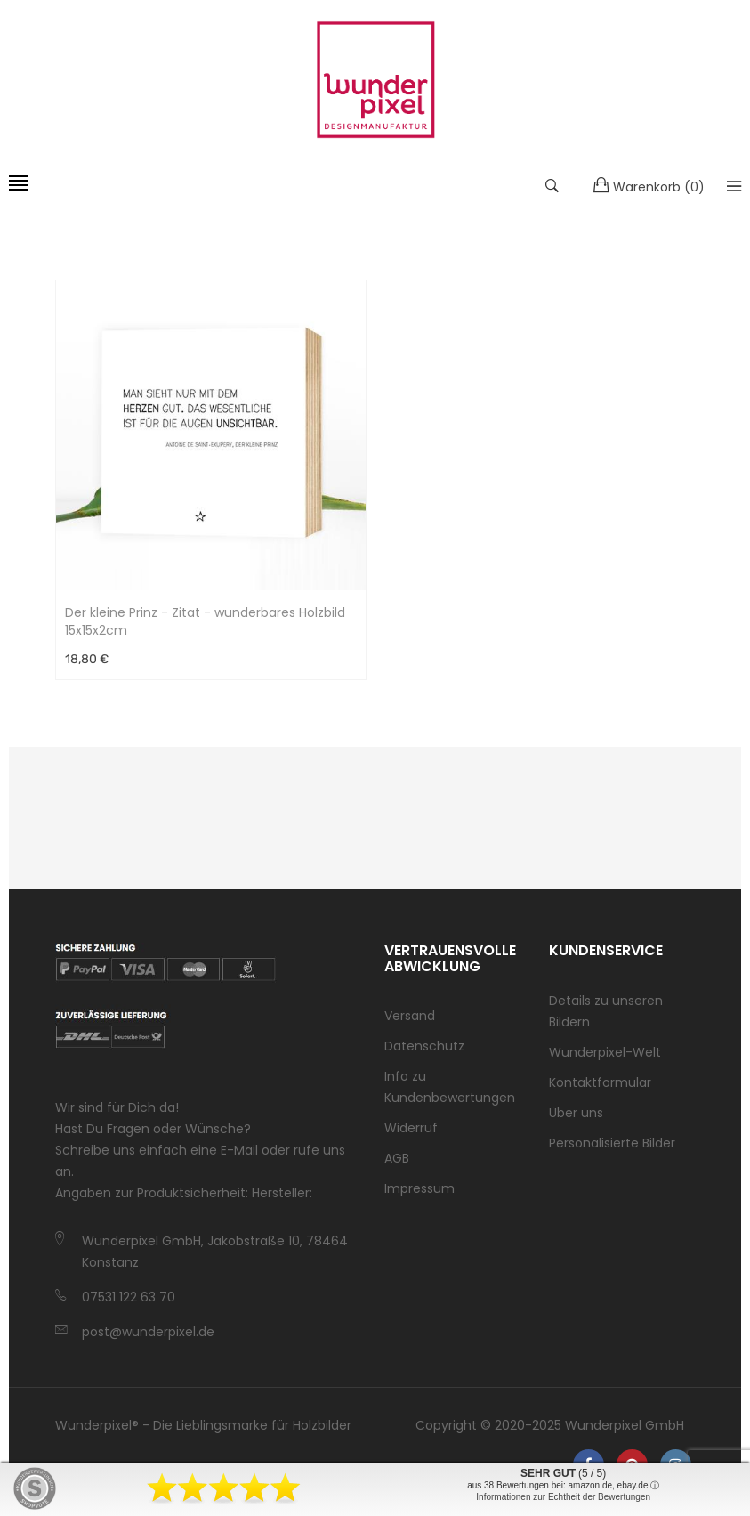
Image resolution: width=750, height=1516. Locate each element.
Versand (409, 1016)
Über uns (576, 1113)
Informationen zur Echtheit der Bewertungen (563, 1497)
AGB (396, 1158)
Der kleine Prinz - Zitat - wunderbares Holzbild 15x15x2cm (205, 621)
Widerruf (411, 1128)
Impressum (419, 1188)
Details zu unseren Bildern (606, 1011)
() (649, 186)
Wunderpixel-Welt (605, 1052)
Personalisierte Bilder (612, 1143)
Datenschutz (424, 1046)
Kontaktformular (600, 1082)
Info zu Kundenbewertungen (449, 1087)
